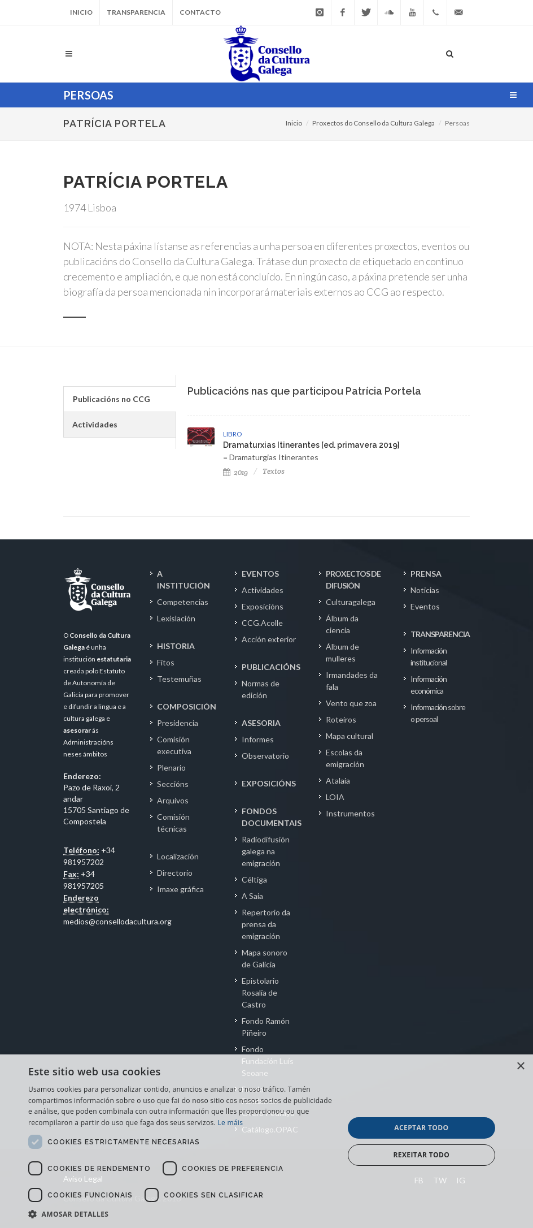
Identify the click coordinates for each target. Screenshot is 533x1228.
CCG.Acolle (262, 623)
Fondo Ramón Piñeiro (266, 1026)
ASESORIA (261, 723)
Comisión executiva (174, 745)
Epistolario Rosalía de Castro (260, 992)
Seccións (173, 784)
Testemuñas (179, 679)
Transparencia (136, 12)
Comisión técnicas (173, 822)
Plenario (171, 767)
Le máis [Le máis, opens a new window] (230, 1122)
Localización (178, 856)
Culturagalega (350, 602)
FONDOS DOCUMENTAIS (272, 817)
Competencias (182, 602)
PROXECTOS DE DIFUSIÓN (353, 579)
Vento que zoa (351, 703)
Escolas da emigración (345, 758)
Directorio (175, 872)
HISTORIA (176, 646)
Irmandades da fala (352, 680)
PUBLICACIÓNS (271, 667)
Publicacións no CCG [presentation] (111, 399)
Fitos (165, 662)
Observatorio (265, 755)
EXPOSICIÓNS (269, 783)
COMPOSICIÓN (186, 706)
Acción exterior (269, 639)
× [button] (520, 1066)
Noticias (424, 590)
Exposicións (262, 606)
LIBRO (232, 434)
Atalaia (338, 780)
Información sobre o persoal (437, 713)
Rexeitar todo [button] (422, 1155)
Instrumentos (350, 813)
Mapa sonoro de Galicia (264, 958)
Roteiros (341, 719)
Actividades (262, 590)
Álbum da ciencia (342, 624)
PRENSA (426, 573)
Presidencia (177, 723)
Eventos (425, 606)
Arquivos (173, 800)
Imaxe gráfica (180, 889)
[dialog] (266, 1141)
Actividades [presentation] (94, 424)
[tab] (119, 399)
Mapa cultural (349, 736)
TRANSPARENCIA (440, 634)
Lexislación (176, 618)
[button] (181, 1214)
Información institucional (428, 656)
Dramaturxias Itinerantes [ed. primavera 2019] (311, 444)
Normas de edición (260, 689)
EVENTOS (260, 573)
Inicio (81, 12)
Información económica (428, 684)
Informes (258, 739)
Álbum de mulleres (342, 652)
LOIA (335, 797)
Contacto (200, 12)
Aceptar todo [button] (421, 1127)
